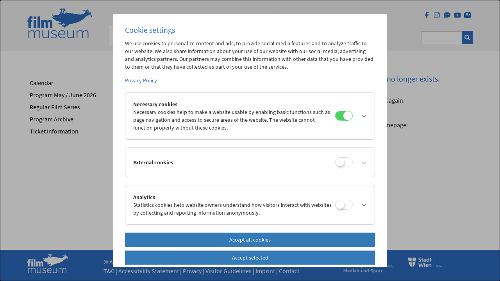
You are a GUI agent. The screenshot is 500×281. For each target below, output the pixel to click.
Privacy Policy (141, 80)
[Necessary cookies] (344, 116)
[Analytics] (344, 205)
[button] (362, 116)
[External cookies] (344, 162)
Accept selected (250, 257)
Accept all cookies (250, 239)
